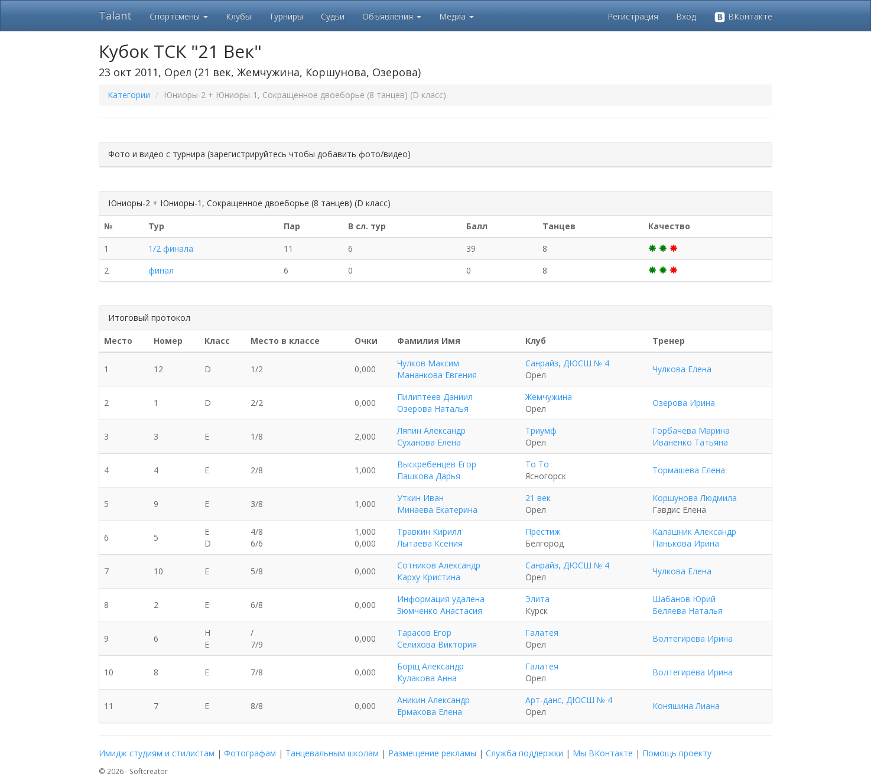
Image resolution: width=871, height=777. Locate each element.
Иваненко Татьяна (690, 442)
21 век (538, 497)
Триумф (541, 430)
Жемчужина (548, 396)
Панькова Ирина (685, 543)
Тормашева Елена (688, 470)
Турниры (286, 16)
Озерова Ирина (683, 402)
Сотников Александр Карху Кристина (438, 571)
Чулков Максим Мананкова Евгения (437, 369)
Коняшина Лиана (686, 705)
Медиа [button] (456, 16)
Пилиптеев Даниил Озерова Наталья (435, 402)
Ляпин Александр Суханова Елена (431, 436)
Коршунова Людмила (694, 497)
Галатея (541, 632)
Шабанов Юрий (684, 598)
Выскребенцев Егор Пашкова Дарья (436, 470)
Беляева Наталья (687, 610)
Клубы (238, 16)
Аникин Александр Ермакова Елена (433, 705)
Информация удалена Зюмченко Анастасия (441, 604)
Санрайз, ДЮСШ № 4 (567, 363)
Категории (129, 94)
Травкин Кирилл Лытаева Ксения (430, 537)
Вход (686, 16)
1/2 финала (170, 248)
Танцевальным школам (332, 753)
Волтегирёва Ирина (692, 638)
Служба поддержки (524, 753)
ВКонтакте (743, 17)
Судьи (332, 16)
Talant (115, 15)
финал (161, 270)
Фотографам (250, 753)
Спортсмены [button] (179, 16)
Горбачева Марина (691, 430)
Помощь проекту (676, 753)
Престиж (543, 531)
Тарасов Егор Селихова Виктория (437, 638)
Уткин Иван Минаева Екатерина (437, 503)
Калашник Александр (694, 531)
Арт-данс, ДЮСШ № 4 (568, 700)
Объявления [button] (391, 16)
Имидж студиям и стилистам (156, 753)
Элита (537, 598)
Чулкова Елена (681, 369)
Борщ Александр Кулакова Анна (430, 672)
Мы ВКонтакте (603, 753)
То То (537, 464)
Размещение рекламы (432, 753)
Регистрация (632, 16)
